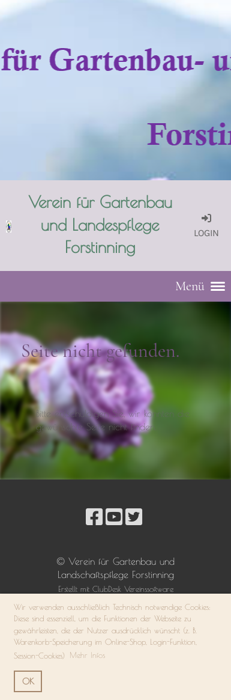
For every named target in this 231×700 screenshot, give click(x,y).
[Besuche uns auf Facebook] (94, 516)
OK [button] (28, 681)
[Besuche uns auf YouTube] (114, 516)
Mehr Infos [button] (87, 655)
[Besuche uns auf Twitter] (133, 516)
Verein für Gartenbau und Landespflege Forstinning (100, 224)
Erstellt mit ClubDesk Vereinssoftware (115, 589)
